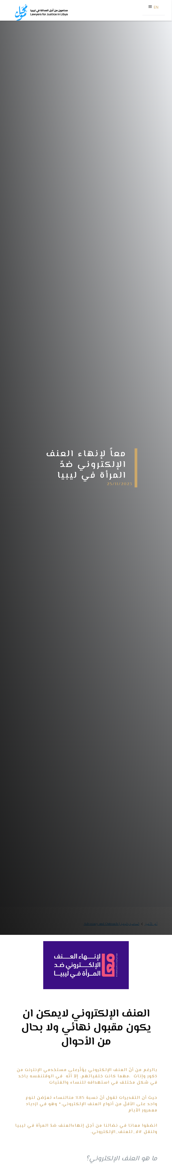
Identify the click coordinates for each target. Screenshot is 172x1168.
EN (156, 7)
